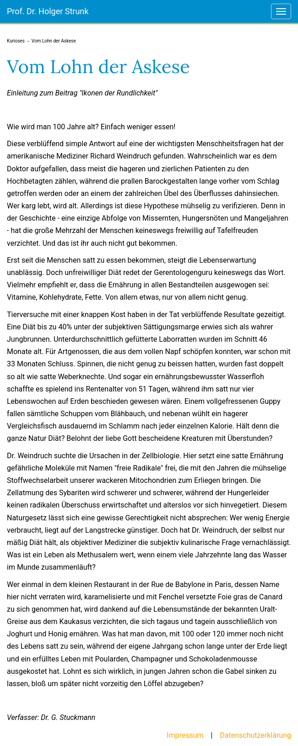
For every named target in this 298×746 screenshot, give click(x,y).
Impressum (185, 735)
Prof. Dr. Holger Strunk (47, 11)
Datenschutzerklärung (255, 735)
